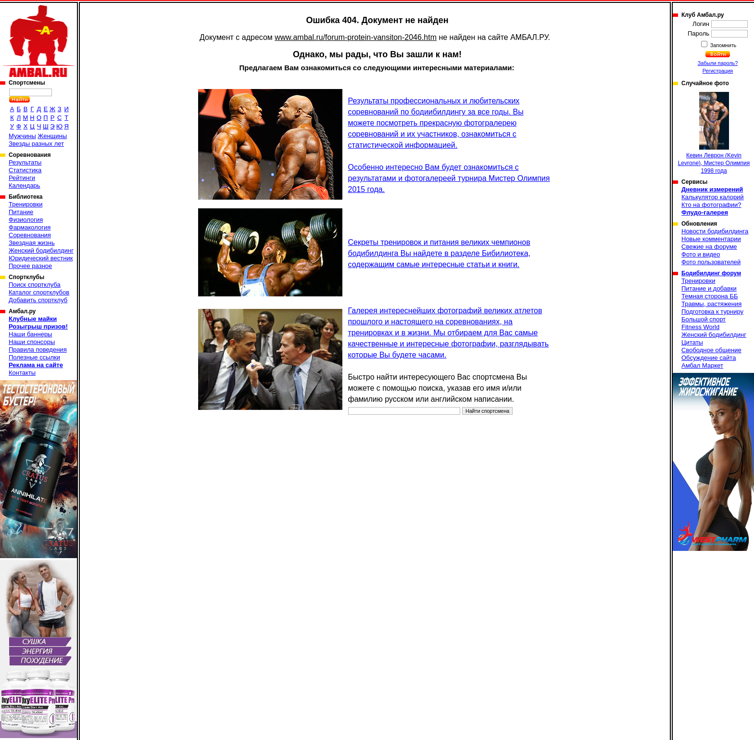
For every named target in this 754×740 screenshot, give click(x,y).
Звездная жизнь (32, 242)
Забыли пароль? (718, 63)
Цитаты (692, 342)
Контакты (22, 372)
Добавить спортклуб (38, 300)
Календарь (24, 185)
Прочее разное (30, 265)
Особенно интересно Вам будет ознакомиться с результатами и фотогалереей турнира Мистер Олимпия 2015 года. (449, 178)
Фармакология (29, 227)
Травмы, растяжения (711, 303)
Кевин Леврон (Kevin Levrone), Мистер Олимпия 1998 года (714, 133)
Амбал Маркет (702, 365)
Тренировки (25, 204)
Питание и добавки (709, 288)
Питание (21, 212)
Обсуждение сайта (708, 357)
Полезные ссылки (34, 357)
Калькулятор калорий (712, 197)
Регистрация (718, 71)
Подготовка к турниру (712, 311)
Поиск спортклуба (35, 284)
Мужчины (22, 136)
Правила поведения (38, 349)
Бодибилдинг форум (711, 273)
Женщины (52, 136)
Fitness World (700, 327)
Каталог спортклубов (39, 292)
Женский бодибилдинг (41, 250)
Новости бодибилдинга (714, 231)
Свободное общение (711, 350)
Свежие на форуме (709, 246)
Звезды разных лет (36, 143)
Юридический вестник (41, 258)
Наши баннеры (30, 334)
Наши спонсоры (32, 341)
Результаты (25, 162)
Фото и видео (700, 254)
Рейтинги (22, 177)
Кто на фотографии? (711, 204)
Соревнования (30, 235)
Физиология (26, 219)
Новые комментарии (711, 238)
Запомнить (723, 45)
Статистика (25, 170)
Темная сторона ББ (709, 296)
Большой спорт (703, 319)
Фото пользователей (711, 262)
